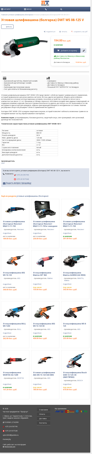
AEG (18, 278)
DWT (3, 163)
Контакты (43, 423)
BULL (19, 329)
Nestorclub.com (10, 447)
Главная (4, 15)
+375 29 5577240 (21, 179)
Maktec (50, 278)
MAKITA (80, 278)
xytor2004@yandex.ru (11, 435)
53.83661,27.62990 (12, 422)
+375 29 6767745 (21, 175)
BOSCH (80, 380)
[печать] (63, 32)
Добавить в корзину (69, 50)
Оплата (42, 414)
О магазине (43, 410)
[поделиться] (49, 32)
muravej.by (7, 439)
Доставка (43, 418)
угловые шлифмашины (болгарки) (20, 15)
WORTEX (20, 378)
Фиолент (20, 229)
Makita (66, 280)
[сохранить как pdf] (79, 32)
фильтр (9, 27)
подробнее (7, 233)
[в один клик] (83, 50)
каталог (6, 9)
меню (28, 9)
